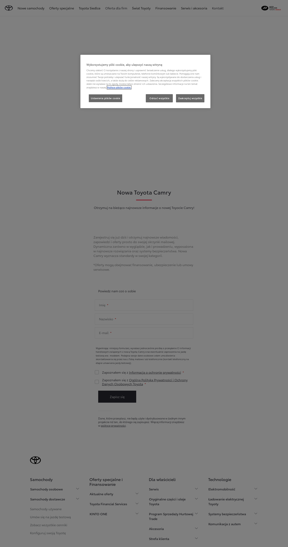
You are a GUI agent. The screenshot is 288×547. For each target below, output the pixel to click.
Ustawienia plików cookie (105, 98)
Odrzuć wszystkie (159, 98)
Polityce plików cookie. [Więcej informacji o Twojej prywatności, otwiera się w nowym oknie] (119, 87)
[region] (145, 81)
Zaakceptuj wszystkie (190, 98)
